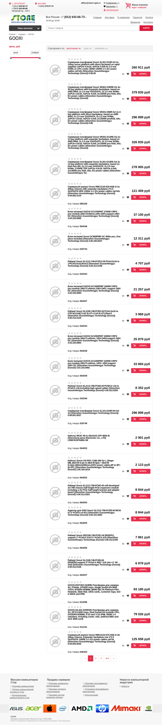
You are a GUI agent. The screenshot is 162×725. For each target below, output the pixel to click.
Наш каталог (25, 28)
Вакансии (135, 22)
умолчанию (73, 48)
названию (101, 48)
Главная (97, 17)
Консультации (90, 695)
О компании (123, 17)
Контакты (148, 22)
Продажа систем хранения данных (55, 696)
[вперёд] (113, 658)
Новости (124, 686)
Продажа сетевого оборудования (56, 690)
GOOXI (15, 38)
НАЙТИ (146, 28)
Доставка (109, 17)
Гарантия (137, 17)
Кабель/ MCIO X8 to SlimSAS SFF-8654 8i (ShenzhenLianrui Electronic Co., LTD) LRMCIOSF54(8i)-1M (89, 438)
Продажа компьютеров (22, 686)
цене (88, 48)
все (107, 658)
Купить (142, 74)
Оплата (149, 17)
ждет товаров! (142, 6)
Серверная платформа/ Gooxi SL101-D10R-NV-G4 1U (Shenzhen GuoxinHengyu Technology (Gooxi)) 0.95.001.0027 (93, 413)
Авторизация (112, 10)
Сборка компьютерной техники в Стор (22, 690)
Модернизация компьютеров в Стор (19, 696)
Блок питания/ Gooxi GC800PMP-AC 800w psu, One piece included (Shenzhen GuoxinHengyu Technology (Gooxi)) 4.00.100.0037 (94, 238)
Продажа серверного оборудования (57, 684)
